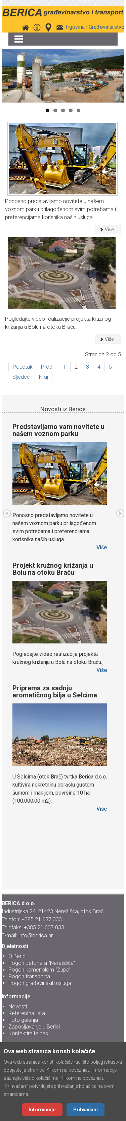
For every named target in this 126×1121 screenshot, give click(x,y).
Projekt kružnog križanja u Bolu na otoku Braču (52, 568)
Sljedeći (21, 377)
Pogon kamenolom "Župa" (39, 970)
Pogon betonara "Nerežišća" (41, 963)
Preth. (48, 367)
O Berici (17, 956)
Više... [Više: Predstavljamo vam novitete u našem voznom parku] (108, 229)
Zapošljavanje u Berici (34, 1026)
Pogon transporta (29, 976)
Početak (23, 367)
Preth (7, 513)
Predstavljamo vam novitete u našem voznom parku (58, 430)
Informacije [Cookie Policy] (42, 1110)
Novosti (17, 1006)
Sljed (120, 513)
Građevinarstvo (106, 27)
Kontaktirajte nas (28, 1033)
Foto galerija (23, 1020)
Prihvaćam (85, 1110)
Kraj (43, 377)
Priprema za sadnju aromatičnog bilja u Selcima (54, 691)
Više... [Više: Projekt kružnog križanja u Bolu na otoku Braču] (108, 339)
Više (101, 547)
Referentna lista (26, 1013)
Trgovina (75, 27)
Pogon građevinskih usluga (39, 983)
